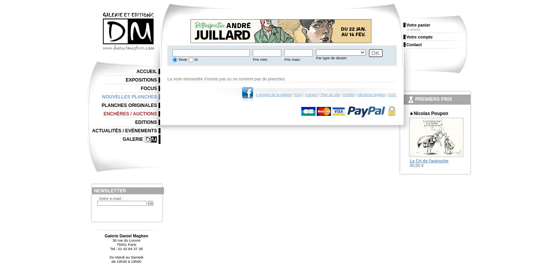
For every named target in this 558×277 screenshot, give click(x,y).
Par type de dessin (331, 58)
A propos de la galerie (274, 94)
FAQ (298, 94)
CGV (392, 94)
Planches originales (129, 105)
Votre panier (418, 25)
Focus (149, 88)
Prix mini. (260, 59)
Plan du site (330, 94)
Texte (182, 59)
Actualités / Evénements (124, 130)
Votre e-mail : (111, 198)
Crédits (348, 94)
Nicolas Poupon (431, 113)
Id (196, 59)
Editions (146, 122)
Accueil (147, 71)
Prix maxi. (292, 59)
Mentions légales (371, 94)
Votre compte (419, 37)
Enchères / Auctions (130, 114)
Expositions (141, 80)
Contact (311, 94)
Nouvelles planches (129, 97)
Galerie (133, 139)
